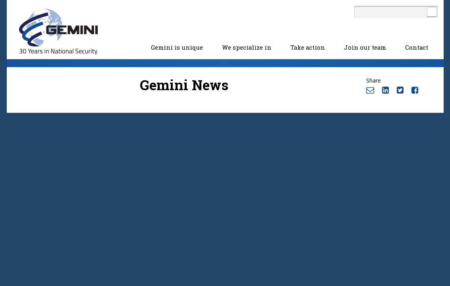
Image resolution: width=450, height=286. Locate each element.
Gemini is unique (177, 47)
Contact (416, 47)
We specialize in (246, 47)
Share (373, 80)
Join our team (365, 47)
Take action (307, 47)
